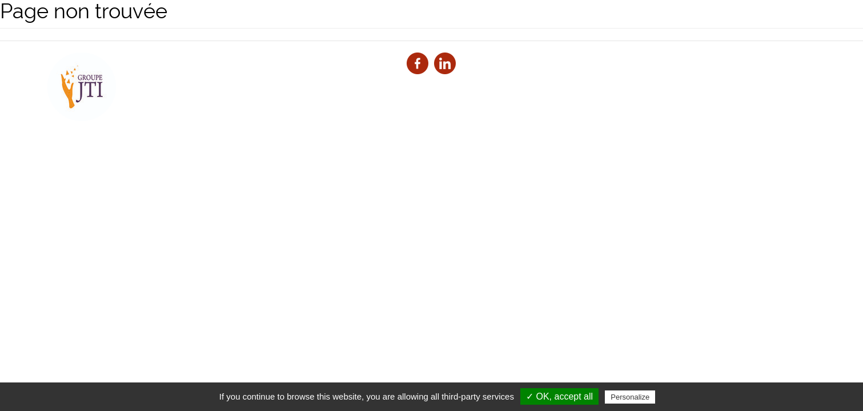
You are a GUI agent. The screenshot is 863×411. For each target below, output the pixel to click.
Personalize (630, 397)
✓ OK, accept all (559, 396)
